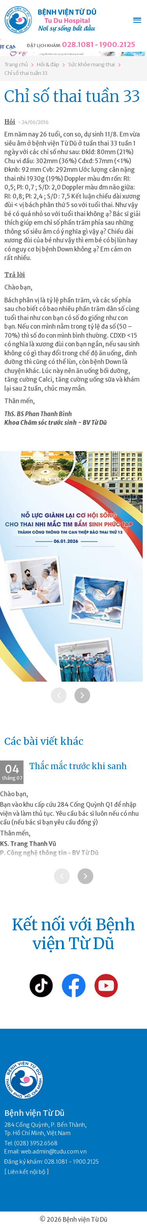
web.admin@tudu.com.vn (54, 1151)
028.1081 (78, 44)
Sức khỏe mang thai (91, 64)
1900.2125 (117, 44)
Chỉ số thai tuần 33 (25, 73)
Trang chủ (16, 64)
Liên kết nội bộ (26, 1171)
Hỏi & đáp (48, 64)
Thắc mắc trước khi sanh (78, 766)
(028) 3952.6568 (36, 1143)
